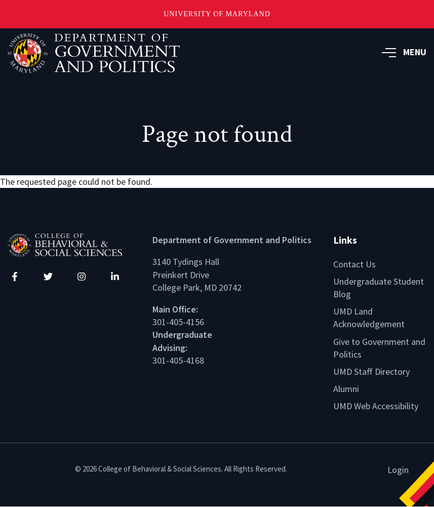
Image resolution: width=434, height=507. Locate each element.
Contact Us (354, 264)
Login (398, 470)
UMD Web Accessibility (375, 406)
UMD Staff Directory (371, 371)
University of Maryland (217, 14)
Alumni (346, 389)
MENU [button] (404, 52)
